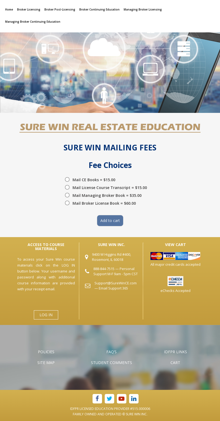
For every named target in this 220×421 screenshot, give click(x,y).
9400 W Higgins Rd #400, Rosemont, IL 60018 (111, 257)
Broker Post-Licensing (59, 9)
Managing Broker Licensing (143, 9)
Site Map (46, 362)
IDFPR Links (175, 351)
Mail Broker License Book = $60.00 (104, 203)
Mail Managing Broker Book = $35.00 (107, 195)
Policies (46, 351)
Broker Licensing (28, 9)
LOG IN (46, 314)
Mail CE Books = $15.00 (94, 179)
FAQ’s (111, 351)
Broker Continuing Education (99, 9)
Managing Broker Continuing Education (32, 21)
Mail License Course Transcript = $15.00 (110, 187)
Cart (175, 362)
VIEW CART (175, 244)
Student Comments (111, 362)
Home (9, 9)
